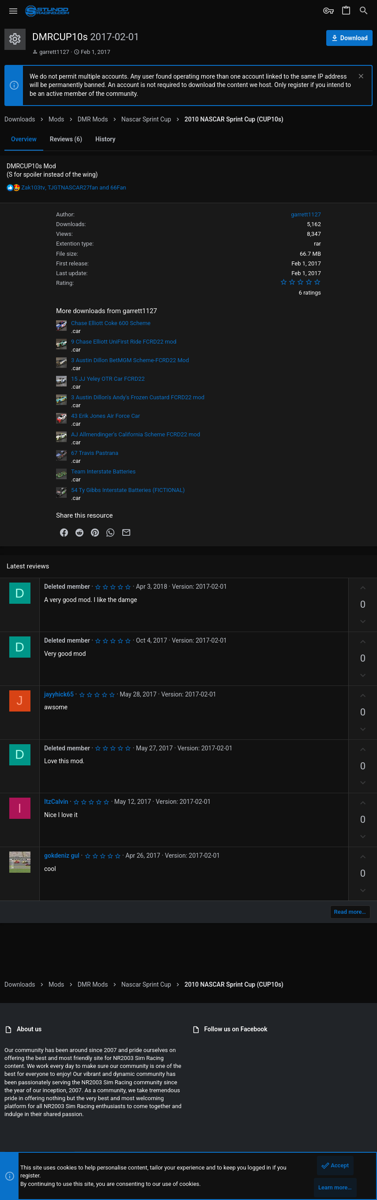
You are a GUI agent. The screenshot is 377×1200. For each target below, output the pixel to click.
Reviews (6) (66, 139)
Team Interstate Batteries (103, 471)
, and (73, 187)
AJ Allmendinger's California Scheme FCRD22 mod (135, 434)
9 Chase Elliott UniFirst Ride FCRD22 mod (124, 341)
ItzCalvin (56, 801)
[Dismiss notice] (360, 77)
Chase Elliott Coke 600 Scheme (111, 323)
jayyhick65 (59, 694)
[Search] (364, 11)
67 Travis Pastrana (94, 453)
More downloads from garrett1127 (106, 311)
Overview (24, 139)
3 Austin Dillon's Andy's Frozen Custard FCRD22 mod (137, 397)
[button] (13, 11)
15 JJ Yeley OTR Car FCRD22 (108, 378)
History (105, 139)
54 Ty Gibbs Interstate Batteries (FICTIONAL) (128, 490)
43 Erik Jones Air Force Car (105, 416)
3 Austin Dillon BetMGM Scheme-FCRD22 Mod (130, 360)
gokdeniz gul (61, 855)
